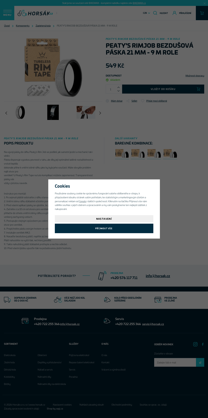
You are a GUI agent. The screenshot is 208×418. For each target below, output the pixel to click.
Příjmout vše (104, 228)
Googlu (82, 201)
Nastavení (104, 218)
